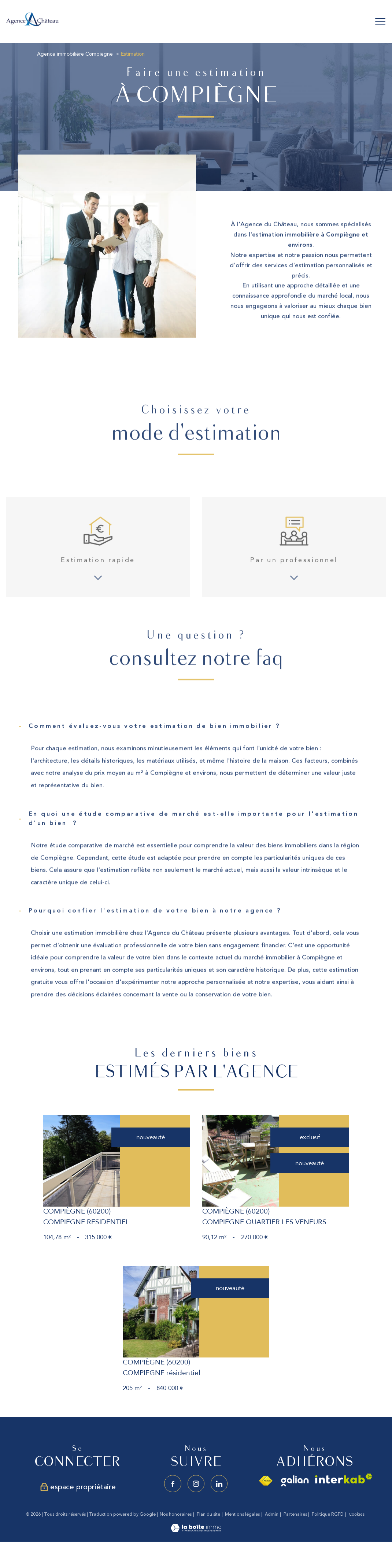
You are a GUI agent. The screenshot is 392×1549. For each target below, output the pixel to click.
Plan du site (208, 1514)
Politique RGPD (328, 1514)
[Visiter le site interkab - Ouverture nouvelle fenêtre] (343, 1478)
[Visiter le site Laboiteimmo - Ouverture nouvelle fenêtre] (196, 1530)
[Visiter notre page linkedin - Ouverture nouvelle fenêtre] (219, 1483)
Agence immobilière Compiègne (75, 54)
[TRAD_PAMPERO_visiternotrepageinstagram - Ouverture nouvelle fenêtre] (196, 1483)
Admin (271, 1514)
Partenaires (295, 1514)
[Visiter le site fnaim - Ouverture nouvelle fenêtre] (265, 1480)
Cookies (357, 1514)
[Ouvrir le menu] (380, 21)
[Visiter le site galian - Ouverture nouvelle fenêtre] (295, 1480)
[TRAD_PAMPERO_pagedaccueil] (32, 25)
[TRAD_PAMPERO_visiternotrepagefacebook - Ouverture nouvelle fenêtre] (172, 1483)
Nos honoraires (176, 1514)
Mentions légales (242, 1514)
